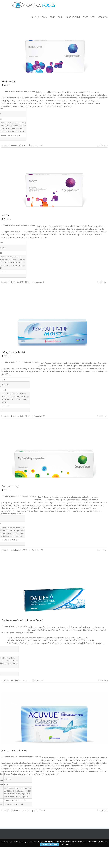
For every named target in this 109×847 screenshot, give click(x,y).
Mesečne (19, 91)
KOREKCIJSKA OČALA (39, 17)
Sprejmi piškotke (49, 844)
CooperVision (29, 91)
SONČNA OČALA (56, 17)
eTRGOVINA (103, 17)
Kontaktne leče (7, 91)
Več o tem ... (65, 844)
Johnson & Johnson (31, 362)
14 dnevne (19, 757)
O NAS (85, 17)
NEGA (93, 17)
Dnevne (18, 362)
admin (6, 145)
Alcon (25, 626)
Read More (101, 145)
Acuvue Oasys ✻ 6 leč (14, 750)
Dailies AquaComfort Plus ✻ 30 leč (22, 620)
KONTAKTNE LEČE (73, 17)
